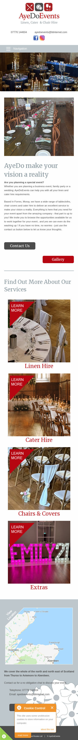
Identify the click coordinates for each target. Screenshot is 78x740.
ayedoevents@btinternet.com (33, 694)
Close (52, 707)
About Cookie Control (19, 707)
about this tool (47, 729)
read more (23, 735)
